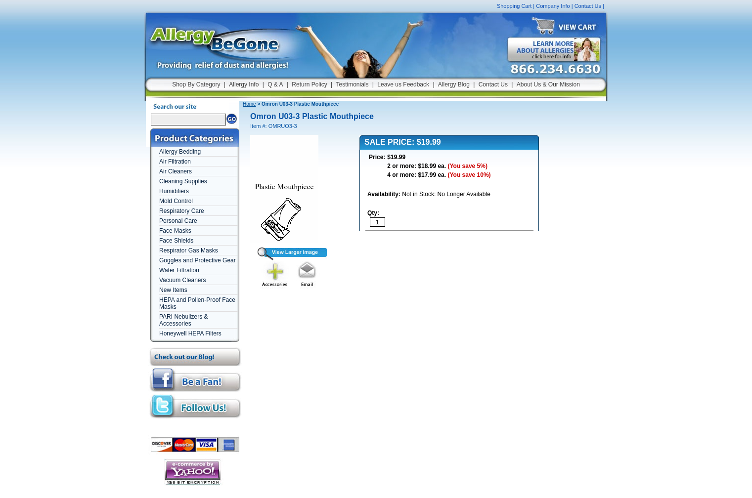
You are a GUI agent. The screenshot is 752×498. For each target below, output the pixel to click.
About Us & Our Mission (548, 84)
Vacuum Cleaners (182, 280)
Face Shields (176, 240)
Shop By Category (196, 84)
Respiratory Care (181, 211)
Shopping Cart (514, 6)
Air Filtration (175, 161)
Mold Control (176, 201)
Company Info (553, 6)
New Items (173, 290)
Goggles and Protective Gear (197, 260)
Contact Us (588, 6)
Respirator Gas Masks (188, 250)
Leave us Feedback (403, 84)
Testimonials (352, 84)
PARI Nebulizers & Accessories (183, 320)
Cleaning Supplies (183, 181)
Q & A (275, 84)
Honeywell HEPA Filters (190, 333)
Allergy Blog (454, 84)
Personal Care (178, 220)
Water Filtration (179, 270)
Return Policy (309, 84)
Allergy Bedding (180, 151)
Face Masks (175, 230)
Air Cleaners (175, 171)
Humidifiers (174, 191)
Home (249, 104)
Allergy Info (244, 84)
